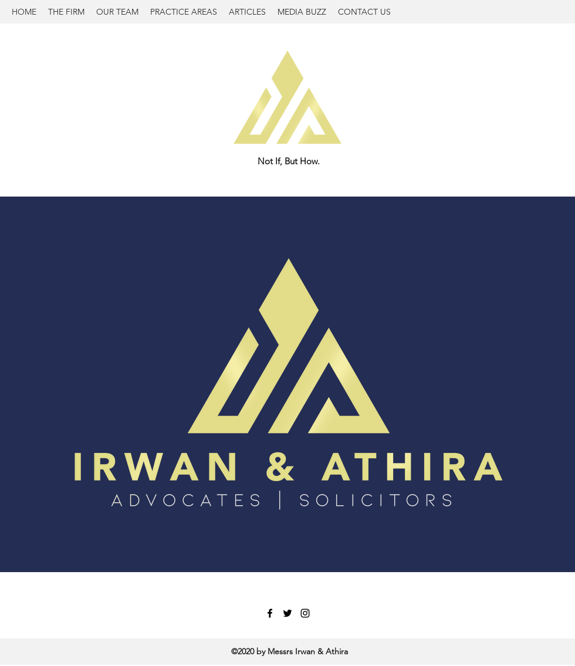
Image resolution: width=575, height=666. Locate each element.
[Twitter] (287, 613)
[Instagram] (305, 613)
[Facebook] (270, 613)
